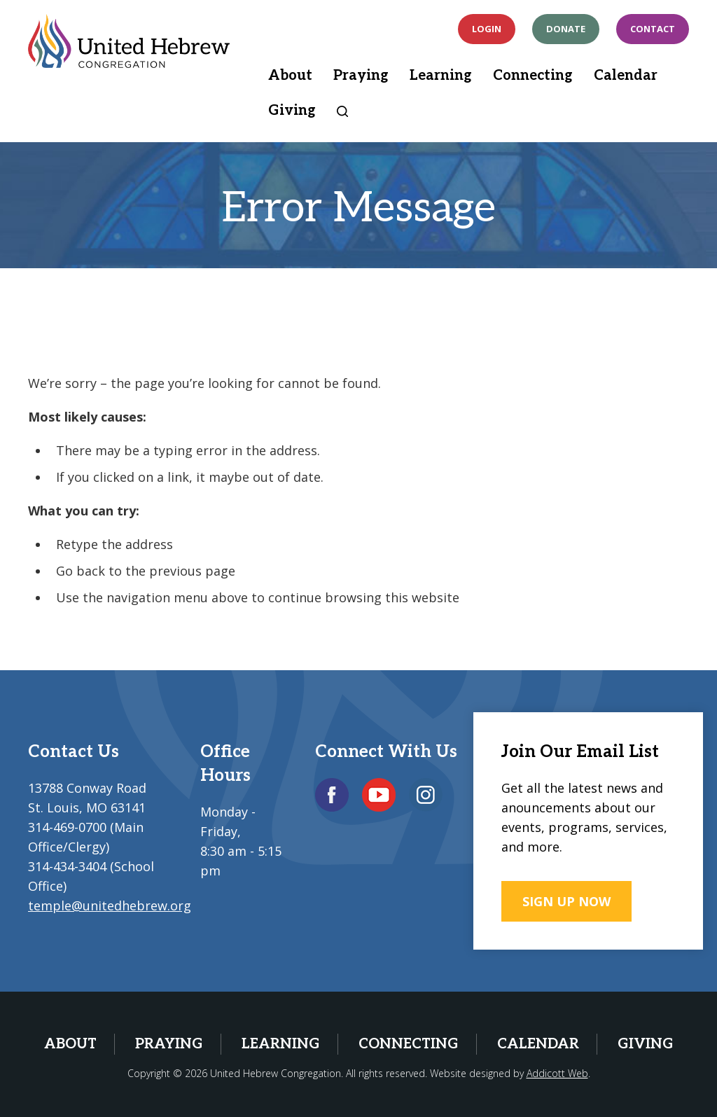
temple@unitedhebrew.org (109, 905)
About (290, 75)
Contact (652, 28)
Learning (441, 75)
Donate (565, 28)
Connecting (533, 75)
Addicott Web (557, 1073)
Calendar (625, 75)
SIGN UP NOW (566, 901)
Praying (361, 75)
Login (486, 28)
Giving (292, 110)
